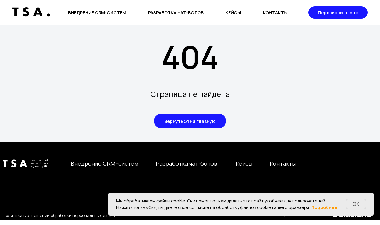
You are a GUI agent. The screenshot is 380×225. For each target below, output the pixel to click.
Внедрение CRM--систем (104, 163)
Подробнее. (324, 207)
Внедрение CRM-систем (97, 13)
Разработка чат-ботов (176, 13)
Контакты (275, 13)
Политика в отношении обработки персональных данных (60, 215)
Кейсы (233, 13)
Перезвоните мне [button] (338, 13)
